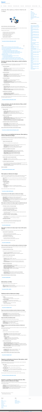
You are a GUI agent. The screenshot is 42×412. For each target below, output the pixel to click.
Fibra (31, 41)
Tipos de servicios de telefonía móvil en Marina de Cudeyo (11, 55)
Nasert (3, 2)
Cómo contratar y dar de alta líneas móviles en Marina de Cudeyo (12, 57)
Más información (27, 411)
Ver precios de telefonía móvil (6, 307)
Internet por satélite (33, 40)
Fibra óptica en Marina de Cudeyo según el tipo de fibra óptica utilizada (13, 52)
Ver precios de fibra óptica (6, 225)
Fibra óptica (32, 12)
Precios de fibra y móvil (34, 14)
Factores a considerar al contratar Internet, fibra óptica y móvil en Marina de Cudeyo (13, 59)
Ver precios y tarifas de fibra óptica (7, 191)
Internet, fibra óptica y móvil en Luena (6, 393)
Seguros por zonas (33, 39)
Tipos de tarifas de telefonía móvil (8, 56)
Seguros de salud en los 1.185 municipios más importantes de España (35, 32)
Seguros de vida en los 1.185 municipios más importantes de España (35, 30)
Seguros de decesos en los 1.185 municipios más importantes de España (35, 27)
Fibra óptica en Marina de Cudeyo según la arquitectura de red (12, 51)
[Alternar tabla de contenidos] (23, 45)
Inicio (31, 11)
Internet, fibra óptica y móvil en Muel (35, 63)
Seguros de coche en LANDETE (35, 25)
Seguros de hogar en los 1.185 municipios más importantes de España (35, 35)
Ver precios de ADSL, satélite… (7, 289)
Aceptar (31, 411)
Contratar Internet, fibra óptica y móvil (8, 169)
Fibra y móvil (32, 15)
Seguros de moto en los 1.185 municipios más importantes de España (35, 37)
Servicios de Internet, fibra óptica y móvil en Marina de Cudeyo (10, 46)
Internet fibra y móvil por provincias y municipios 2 (7, 392)
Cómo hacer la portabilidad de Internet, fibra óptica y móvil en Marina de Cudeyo (12, 48)
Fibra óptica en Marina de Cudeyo (6, 49)
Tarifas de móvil (33, 13)
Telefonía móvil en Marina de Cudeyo (7, 54)
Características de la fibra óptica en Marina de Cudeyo (11, 50)
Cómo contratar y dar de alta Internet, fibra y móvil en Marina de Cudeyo (11, 47)
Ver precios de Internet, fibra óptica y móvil (9, 41)
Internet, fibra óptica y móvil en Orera (36, 51)
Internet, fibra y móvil (33, 16)
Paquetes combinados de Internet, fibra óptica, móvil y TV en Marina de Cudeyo (12, 58)
